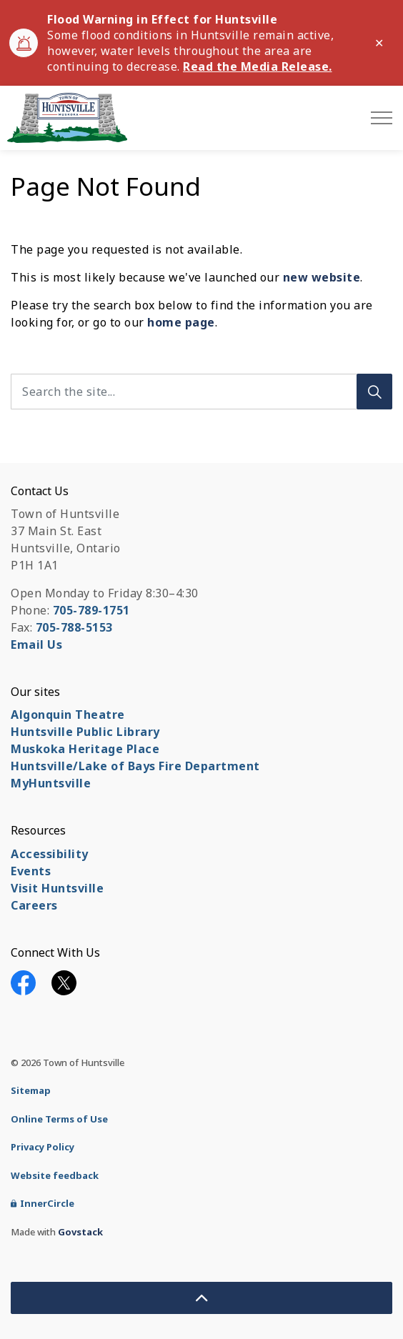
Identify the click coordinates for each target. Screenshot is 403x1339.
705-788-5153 (74, 627)
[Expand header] (381, 118)
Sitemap (31, 1090)
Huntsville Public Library (85, 732)
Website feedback (55, 1175)
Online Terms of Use (59, 1118)
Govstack (80, 1231)
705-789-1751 (91, 610)
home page (181, 322)
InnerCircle (42, 1203)
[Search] (374, 391)
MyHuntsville (51, 783)
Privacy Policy (42, 1146)
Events (31, 871)
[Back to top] (201, 1298)
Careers (34, 905)
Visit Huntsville (57, 888)
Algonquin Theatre (68, 714)
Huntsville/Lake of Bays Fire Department (135, 766)
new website (322, 277)
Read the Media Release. (257, 66)
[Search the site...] (201, 391)
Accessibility (50, 854)
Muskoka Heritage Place (85, 749)
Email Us (36, 644)
